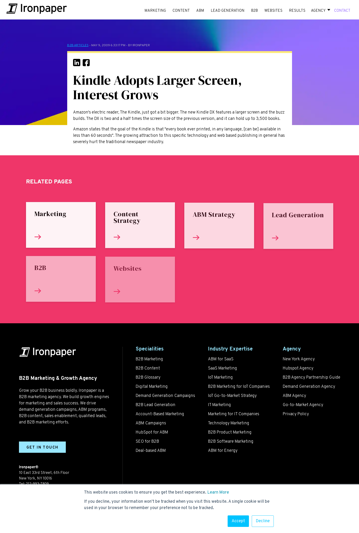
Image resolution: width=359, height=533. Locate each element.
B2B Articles (78, 45)
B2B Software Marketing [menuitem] (230, 441)
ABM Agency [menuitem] (294, 396)
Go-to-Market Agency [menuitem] (303, 405)
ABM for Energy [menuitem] (222, 450)
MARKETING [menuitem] (155, 10)
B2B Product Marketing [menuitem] (230, 432)
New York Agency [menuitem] (299, 359)
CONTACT (342, 10)
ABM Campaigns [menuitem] (151, 423)
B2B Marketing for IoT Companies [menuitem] (239, 386)
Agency (318, 10)
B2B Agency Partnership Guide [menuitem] (311, 377)
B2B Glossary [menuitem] (148, 377)
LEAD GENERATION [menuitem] (227, 10)
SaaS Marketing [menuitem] (222, 368)
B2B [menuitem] (254, 10)
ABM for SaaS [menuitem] (220, 359)
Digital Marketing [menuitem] (152, 386)
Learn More (218, 492)
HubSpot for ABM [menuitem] (152, 432)
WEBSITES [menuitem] (273, 10)
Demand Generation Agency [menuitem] (309, 386)
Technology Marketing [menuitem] (228, 423)
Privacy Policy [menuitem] (296, 414)
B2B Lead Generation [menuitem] (155, 405)
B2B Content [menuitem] (148, 368)
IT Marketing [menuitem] (219, 405)
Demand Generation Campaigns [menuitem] (165, 396)
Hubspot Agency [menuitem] (298, 368)
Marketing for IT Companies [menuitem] (233, 414)
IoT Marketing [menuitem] (220, 377)
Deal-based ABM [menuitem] (151, 450)
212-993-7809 (37, 484)
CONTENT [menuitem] (181, 10)
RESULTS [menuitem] (297, 10)
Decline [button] (263, 521)
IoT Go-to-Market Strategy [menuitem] (232, 396)
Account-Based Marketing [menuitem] (160, 414)
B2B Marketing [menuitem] (149, 359)
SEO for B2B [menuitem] (147, 441)
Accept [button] (238, 521)
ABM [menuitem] (200, 10)
